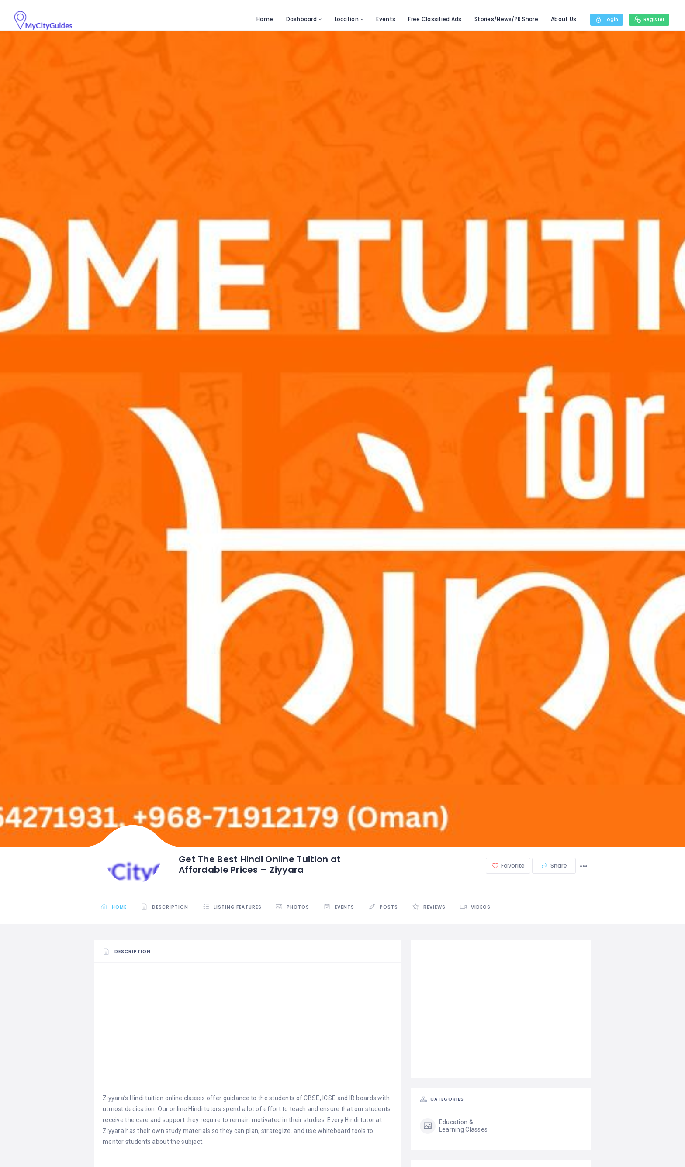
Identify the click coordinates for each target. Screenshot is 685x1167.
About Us (559, 19)
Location (343, 19)
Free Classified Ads (431, 19)
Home (261, 19)
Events (382, 19)
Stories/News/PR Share (502, 19)
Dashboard (297, 19)
